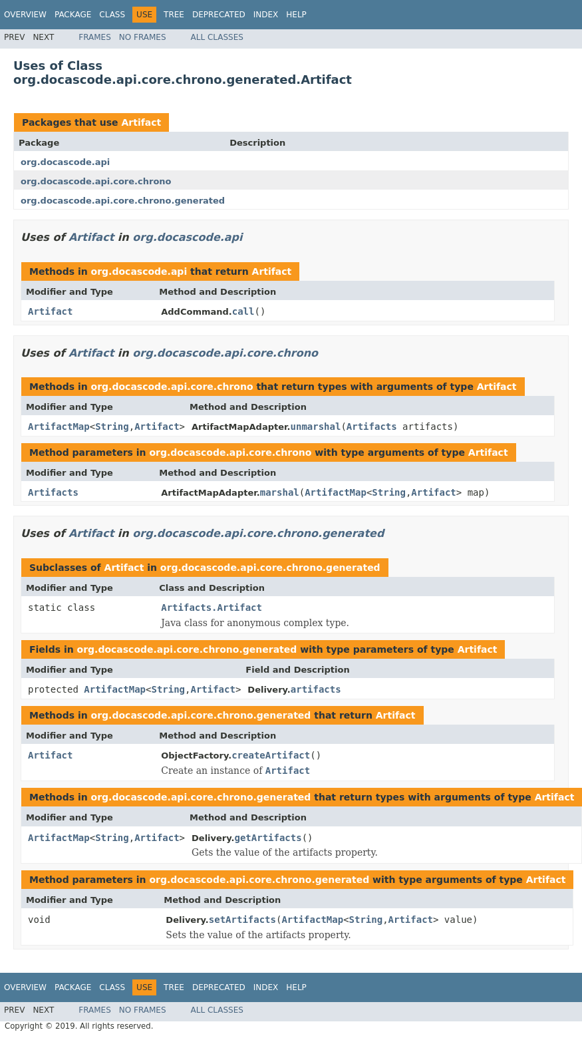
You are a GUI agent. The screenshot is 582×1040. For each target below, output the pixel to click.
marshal (279, 492)
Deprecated (218, 14)
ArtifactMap (59, 426)
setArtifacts (242, 919)
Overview (25, 14)
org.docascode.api (65, 162)
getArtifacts (268, 837)
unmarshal (316, 426)
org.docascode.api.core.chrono (96, 181)
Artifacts (372, 426)
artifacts (316, 689)
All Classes (217, 37)
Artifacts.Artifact (211, 607)
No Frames (142, 37)
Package (73, 14)
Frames (94, 37)
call (243, 311)
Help (296, 14)
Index (266, 14)
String (112, 426)
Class (112, 14)
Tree (174, 14)
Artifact (141, 122)
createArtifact (270, 755)
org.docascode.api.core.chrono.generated (123, 201)
